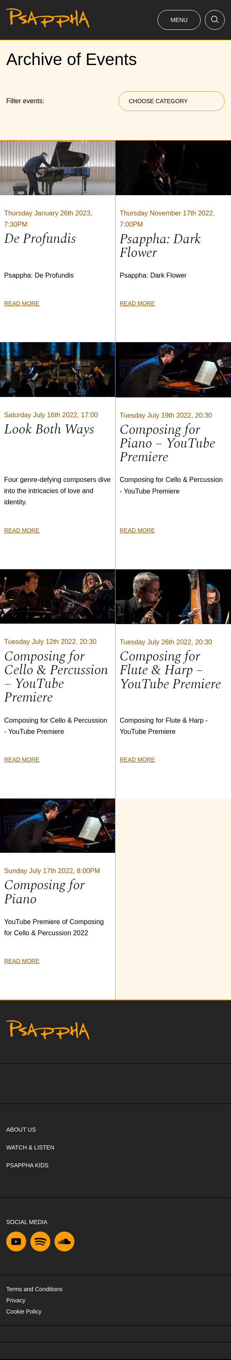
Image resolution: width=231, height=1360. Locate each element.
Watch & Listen (30, 1147)
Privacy (15, 1300)
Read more (21, 303)
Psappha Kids (27, 1165)
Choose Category (158, 101)
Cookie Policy (24, 1311)
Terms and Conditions (34, 1289)
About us (21, 1129)
